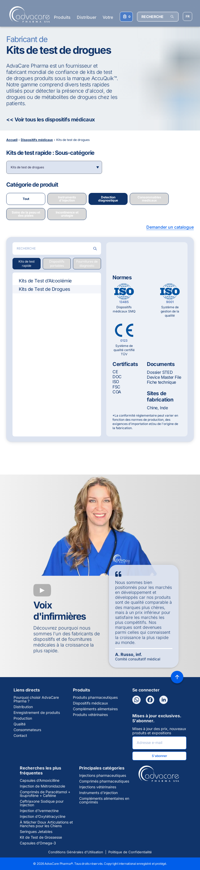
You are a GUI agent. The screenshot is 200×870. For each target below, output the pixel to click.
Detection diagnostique (108, 198)
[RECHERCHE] (157, 16)
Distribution (23, 707)
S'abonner (159, 756)
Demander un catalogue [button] (170, 227)
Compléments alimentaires (95, 709)
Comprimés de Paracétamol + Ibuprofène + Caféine (45, 793)
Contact (20, 735)
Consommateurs (27, 730)
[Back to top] (177, 677)
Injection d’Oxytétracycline (42, 816)
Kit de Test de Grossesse (41, 837)
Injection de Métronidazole (42, 786)
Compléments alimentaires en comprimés (104, 800)
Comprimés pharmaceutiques (104, 781)
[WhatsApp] (136, 700)
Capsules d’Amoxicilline (39, 780)
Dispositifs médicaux (90, 703)
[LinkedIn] (163, 700)
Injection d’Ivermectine (39, 811)
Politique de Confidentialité (130, 852)
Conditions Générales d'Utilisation (75, 852)
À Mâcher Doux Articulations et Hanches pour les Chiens (46, 824)
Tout (26, 199)
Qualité (20, 724)
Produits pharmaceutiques (95, 697)
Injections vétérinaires (97, 787)
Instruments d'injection (67, 198)
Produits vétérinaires (90, 715)
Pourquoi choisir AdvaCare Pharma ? (36, 699)
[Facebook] (150, 700)
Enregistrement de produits (37, 712)
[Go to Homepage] (28, 14)
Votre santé (114, 17)
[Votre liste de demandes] (126, 16)
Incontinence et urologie (67, 213)
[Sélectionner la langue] (187, 16)
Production (23, 718)
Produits (62, 17)
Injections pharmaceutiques (102, 775)
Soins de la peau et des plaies (26, 213)
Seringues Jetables (36, 831)
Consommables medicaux (149, 198)
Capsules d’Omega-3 (38, 843)
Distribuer (86, 17)
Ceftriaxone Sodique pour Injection (42, 803)
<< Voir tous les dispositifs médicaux (50, 119)
